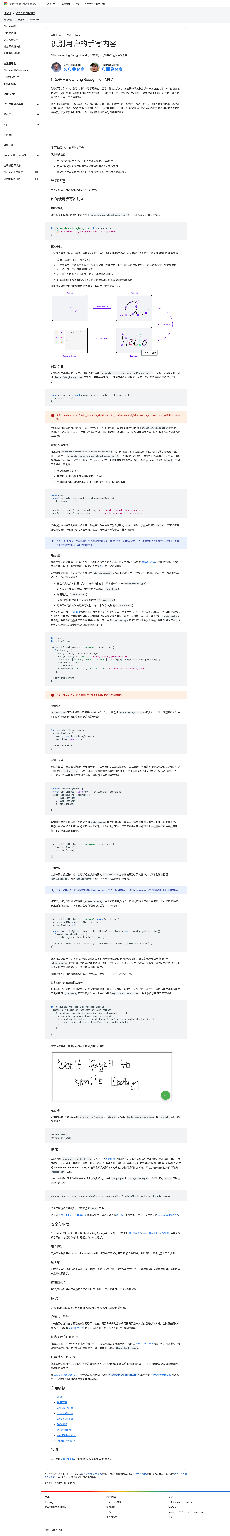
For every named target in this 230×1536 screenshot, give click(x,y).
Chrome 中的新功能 (95, 3)
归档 (108, 1512)
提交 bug (49, 1502)
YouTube (172, 1507)
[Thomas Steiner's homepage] (120, 70)
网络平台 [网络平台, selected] (8, 19)
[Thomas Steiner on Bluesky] (116, 70)
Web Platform (25, 13)
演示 (102, 566)
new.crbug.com (144, 1343)
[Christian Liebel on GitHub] (69, 70)
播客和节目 (111, 1517)
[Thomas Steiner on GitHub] (103, 70)
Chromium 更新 (114, 1502)
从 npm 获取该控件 (167, 1215)
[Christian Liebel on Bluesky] (78, 70)
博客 (77, 3)
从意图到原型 (64, 1429)
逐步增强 (110, 1159)
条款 (47, 1529)
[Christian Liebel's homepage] (82, 70)
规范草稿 (62, 1402)
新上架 (21, 19)
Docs (7, 13)
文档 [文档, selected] (49, 3)
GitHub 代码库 (76, 1327)
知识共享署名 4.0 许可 (92, 1473)
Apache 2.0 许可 (139, 1473)
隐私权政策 (57, 1529)
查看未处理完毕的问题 (55, 1507)
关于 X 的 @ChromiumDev (180, 1502)
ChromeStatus (65, 1413)
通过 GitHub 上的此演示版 (72, 1215)
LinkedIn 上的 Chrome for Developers (186, 1512)
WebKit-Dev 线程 (66, 1435)
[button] (18, 104)
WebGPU (34, 19)
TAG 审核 (62, 1424)
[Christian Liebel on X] (65, 70)
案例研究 (65, 3)
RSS (170, 1517)
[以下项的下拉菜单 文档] (55, 3)
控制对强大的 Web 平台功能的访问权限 (149, 1233)
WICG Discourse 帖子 (66, 1374)
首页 (53, 35)
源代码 (119, 1215)
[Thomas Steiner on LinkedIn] (108, 70)
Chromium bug (65, 1419)
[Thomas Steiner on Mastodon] (112, 70)
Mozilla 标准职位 (66, 1440)
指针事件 (75, 612)
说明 (59, 1397)
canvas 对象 (148, 562)
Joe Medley (67, 1458)
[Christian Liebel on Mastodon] (74, 70)
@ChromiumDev (162, 1374)
